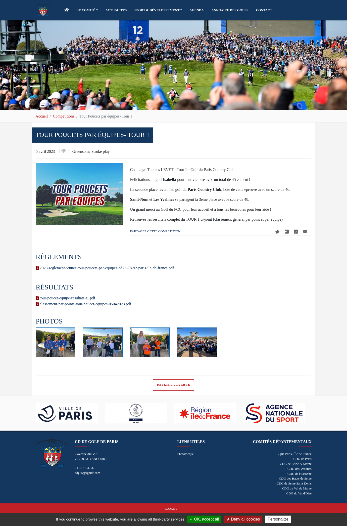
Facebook (287, 232)
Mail (305, 231)
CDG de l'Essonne (300, 474)
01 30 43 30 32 (85, 468)
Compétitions (63, 116)
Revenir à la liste (173, 384)
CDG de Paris (302, 459)
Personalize (278, 519)
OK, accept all (204, 519)
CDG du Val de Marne (296, 488)
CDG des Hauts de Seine (295, 478)
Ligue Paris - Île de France (294, 454)
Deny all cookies (243, 519)
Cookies (171, 508)
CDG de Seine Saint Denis (294, 483)
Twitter (277, 232)
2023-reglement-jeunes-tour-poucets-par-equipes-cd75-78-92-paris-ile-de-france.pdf (105, 268)
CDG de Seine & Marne (295, 464)
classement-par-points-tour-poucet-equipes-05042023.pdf (83, 304)
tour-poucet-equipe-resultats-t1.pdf (65, 298)
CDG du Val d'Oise (298, 493)
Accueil (42, 116)
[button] (87, 10)
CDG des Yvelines (299, 469)
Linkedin (296, 232)
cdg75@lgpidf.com (87, 473)
